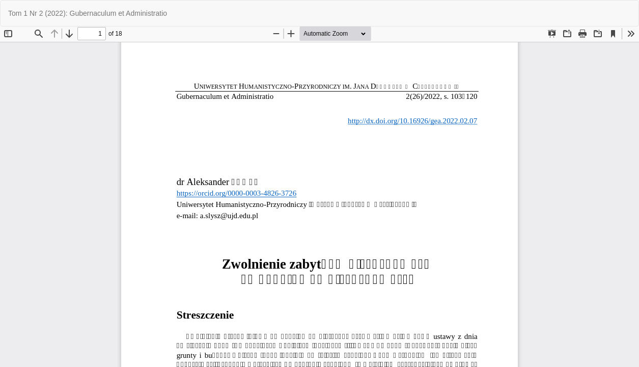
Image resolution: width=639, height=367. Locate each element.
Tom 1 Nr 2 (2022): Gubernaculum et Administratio (87, 13)
